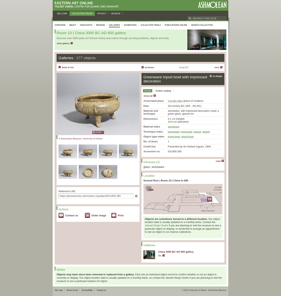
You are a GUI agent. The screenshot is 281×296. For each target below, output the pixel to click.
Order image (99, 215)
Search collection (202, 25)
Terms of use (72, 290)
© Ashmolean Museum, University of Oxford (80, 138)
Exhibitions (130, 25)
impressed (173, 131)
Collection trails (150, 25)
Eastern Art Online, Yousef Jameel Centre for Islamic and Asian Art (88, 5)
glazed (197, 131)
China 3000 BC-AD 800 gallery (176, 251)
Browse (100, 25)
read (218, 161)
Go (159, 255)
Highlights (86, 25)
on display (217, 76)
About (72, 25)
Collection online (82, 13)
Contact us (71, 215)
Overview (60, 25)
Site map (58, 290)
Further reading (163, 91)
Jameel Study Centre (156, 225)
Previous (149, 67)
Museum (115, 13)
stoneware (173, 126)
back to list (68, 67)
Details (147, 91)
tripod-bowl (174, 136)
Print (121, 215)
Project (102, 13)
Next (216, 67)
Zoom (98, 132)
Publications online (176, 25)
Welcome (62, 13)
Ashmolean (212, 5)
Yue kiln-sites (175, 100)
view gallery (63, 43)
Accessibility (87, 290)
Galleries (114, 25)
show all (148, 96)
